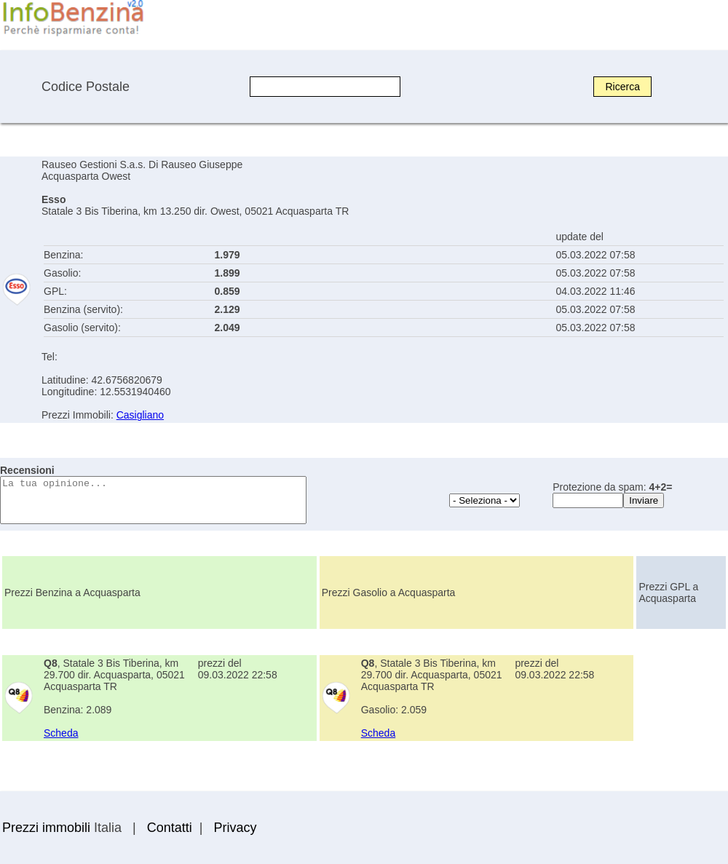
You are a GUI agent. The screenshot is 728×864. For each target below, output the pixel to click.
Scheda (61, 733)
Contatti (169, 827)
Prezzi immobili (46, 827)
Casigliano (140, 415)
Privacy (234, 827)
